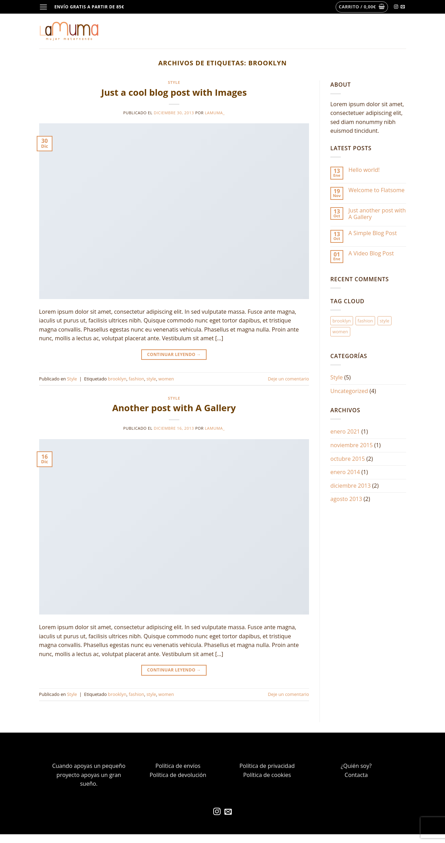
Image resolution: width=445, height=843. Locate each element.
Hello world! (364, 170)
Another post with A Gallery (174, 408)
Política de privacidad (267, 766)
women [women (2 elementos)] (340, 331)
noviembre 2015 (351, 445)
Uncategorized (349, 391)
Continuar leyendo (174, 354)
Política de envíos (178, 766)
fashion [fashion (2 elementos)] (365, 321)
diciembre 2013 (350, 485)
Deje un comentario (288, 379)
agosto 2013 (346, 499)
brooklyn (117, 379)
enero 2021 (345, 431)
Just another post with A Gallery (377, 213)
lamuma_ (215, 112)
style (151, 379)
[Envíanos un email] (403, 7)
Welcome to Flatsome (376, 190)
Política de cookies (267, 775)
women (166, 379)
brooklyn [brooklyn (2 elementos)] (341, 321)
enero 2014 (345, 472)
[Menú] (43, 7)
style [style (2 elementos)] (384, 321)
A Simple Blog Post (373, 233)
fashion (136, 379)
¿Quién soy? (356, 766)
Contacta (356, 775)
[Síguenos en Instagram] (396, 7)
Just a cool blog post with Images (174, 92)
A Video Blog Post (371, 253)
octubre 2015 (347, 459)
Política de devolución (178, 775)
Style (174, 82)
